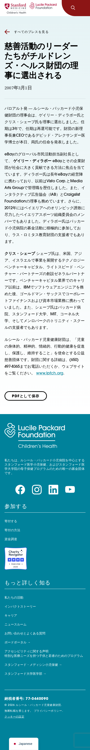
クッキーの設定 (14, 717)
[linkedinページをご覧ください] (53, 490)
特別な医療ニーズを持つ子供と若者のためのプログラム (43, 656)
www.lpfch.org (49, 373)
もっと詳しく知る (27, 583)
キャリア (10, 615)
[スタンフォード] (15, 8)
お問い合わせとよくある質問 (24, 633)
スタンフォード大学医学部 (23, 674)
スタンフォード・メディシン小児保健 (31, 665)
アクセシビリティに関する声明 (26, 651)
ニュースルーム (15, 624)
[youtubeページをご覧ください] (70, 490)
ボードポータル (15, 642)
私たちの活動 (13, 598)
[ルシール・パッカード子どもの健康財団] (42, 8)
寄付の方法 (12, 530)
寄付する (10, 521)
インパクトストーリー (20, 606)
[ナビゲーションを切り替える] (83, 8)
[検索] (73, 8)
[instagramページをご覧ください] (37, 490)
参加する (15, 506)
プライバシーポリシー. (48, 711)
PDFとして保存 (26, 396)
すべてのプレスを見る (26, 32)
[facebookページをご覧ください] (20, 490)
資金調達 (10, 539)
